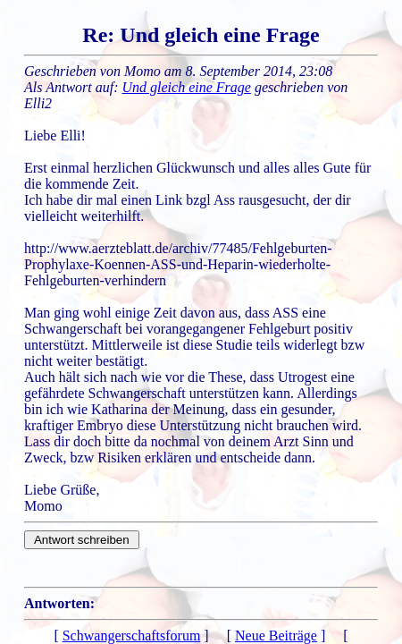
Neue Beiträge (276, 635)
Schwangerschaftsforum (132, 635)
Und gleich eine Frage (186, 87)
